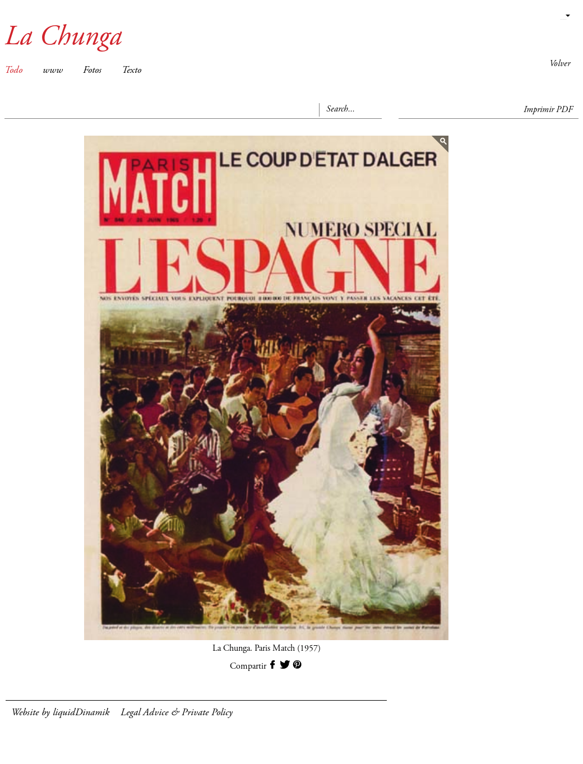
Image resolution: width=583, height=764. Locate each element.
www (53, 71)
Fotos (92, 71)
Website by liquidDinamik (60, 713)
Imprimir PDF (548, 109)
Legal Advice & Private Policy (177, 713)
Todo (13, 71)
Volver (559, 63)
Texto (131, 71)
